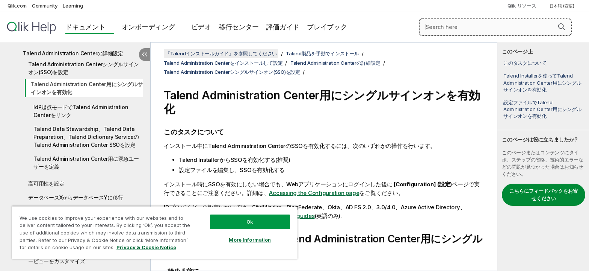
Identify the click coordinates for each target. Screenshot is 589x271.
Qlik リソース (521, 6)
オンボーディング (148, 27)
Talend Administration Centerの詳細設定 (73, 53)
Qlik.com (17, 6)
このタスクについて (525, 63)
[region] (155, 232)
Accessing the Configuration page (314, 192)
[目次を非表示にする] (144, 54)
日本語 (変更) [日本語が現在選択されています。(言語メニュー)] (562, 6)
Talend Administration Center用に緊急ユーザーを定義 (86, 162)
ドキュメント (85, 27)
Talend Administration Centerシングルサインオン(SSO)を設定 (83, 68)
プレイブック (327, 27)
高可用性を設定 (46, 183)
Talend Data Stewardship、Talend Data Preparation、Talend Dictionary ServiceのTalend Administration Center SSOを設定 (86, 137)
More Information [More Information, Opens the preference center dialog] (250, 240)
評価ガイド (282, 27)
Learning (73, 6)
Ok (249, 222)
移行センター (239, 27)
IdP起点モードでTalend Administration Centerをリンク (80, 111)
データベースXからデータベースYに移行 (75, 197)
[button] (561, 26)
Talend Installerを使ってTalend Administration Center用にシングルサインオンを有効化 (542, 82)
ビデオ (201, 27)
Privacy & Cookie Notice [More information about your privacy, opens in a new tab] (146, 247)
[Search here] (495, 27)
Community (45, 6)
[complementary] (543, 156)
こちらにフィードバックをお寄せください (543, 194)
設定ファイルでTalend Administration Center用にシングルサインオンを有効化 (542, 109)
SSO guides (299, 215)
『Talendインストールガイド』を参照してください (221, 53)
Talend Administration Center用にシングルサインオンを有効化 (86, 88)
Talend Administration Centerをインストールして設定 (223, 63)
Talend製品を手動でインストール (322, 53)
